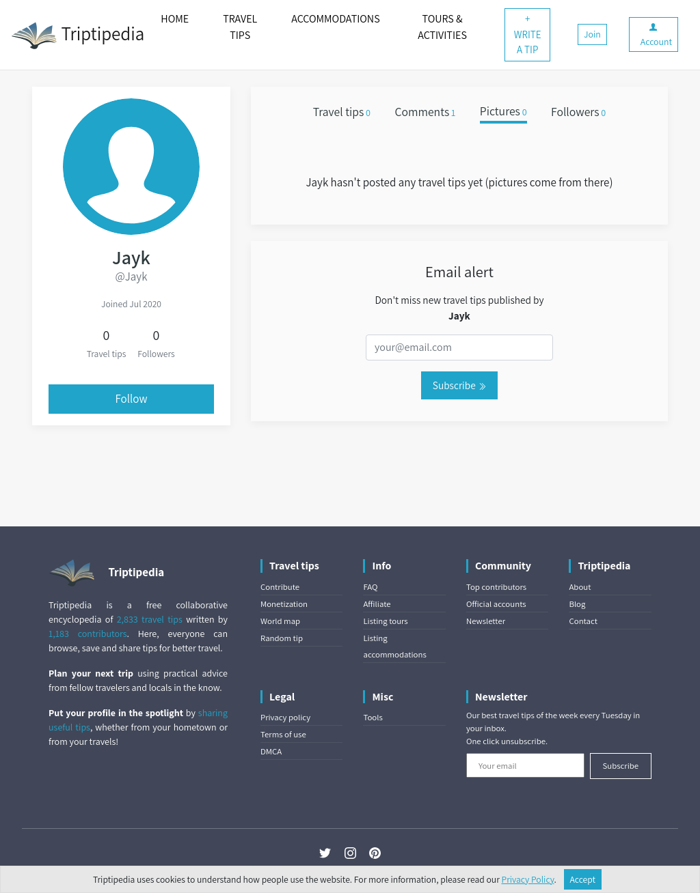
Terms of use (283, 734)
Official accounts (496, 604)
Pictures (503, 111)
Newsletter (485, 621)
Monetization (284, 604)
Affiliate (376, 604)
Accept (583, 879)
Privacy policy (285, 717)
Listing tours (385, 621)
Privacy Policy (528, 879)
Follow (131, 398)
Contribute (279, 587)
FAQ (370, 587)
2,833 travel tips (150, 619)
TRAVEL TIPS (240, 27)
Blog (577, 604)
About (580, 587)
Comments (424, 111)
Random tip (281, 638)
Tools (372, 717)
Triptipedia (77, 35)
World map (280, 621)
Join (592, 34)
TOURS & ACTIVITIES (442, 27)
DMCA (271, 751)
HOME (175, 19)
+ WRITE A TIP (527, 34)
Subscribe (459, 385)
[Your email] (525, 765)
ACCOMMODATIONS (335, 19)
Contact (583, 621)
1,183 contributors (88, 633)
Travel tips (342, 111)
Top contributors (496, 587)
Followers (578, 111)
